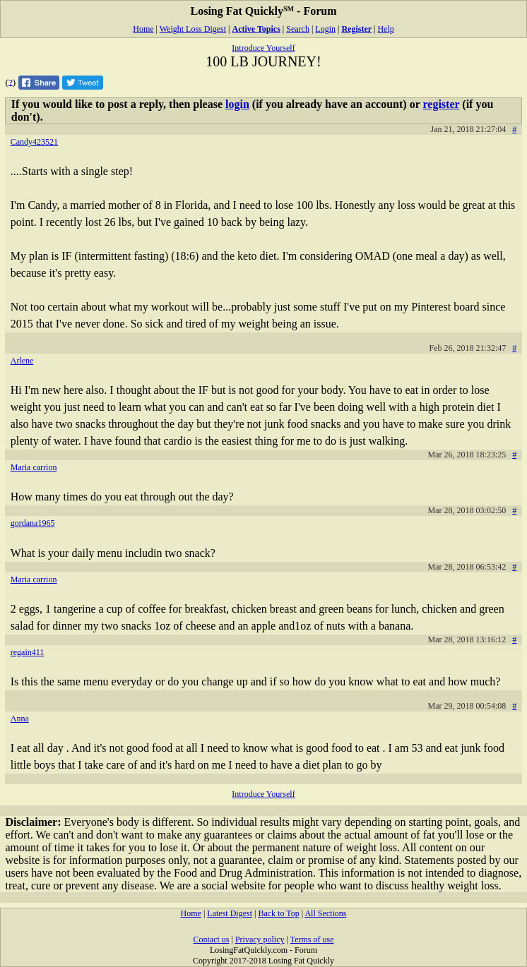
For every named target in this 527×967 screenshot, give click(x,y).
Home (143, 29)
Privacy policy (260, 939)
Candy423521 (34, 142)
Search (297, 29)
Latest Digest (229, 913)
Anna (20, 718)
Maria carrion (34, 467)
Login (325, 29)
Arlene (22, 361)
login (237, 104)
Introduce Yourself (263, 48)
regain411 (28, 652)
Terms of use (312, 939)
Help (385, 29)
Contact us (211, 939)
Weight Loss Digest (193, 29)
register (440, 104)
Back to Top (278, 913)
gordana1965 (33, 523)
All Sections (325, 913)
